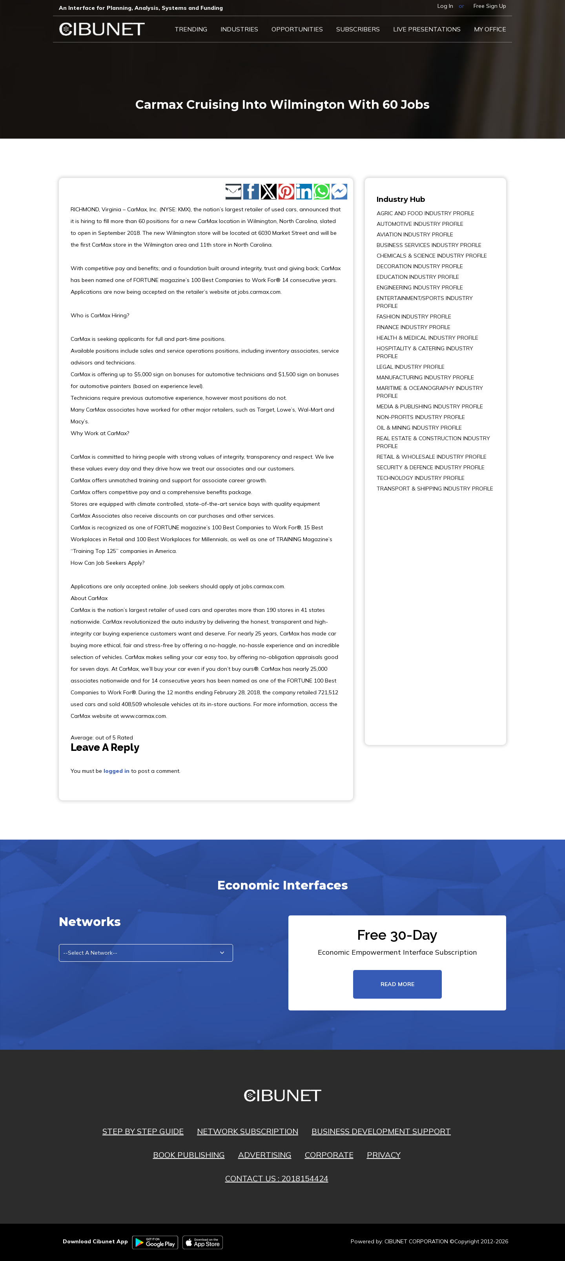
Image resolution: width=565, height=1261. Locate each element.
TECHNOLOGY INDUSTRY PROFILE (421, 477)
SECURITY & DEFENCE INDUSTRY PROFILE (431, 467)
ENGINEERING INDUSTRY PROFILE (420, 287)
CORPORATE (329, 1155)
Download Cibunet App (95, 1241)
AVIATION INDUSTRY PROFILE (415, 234)
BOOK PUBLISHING (189, 1155)
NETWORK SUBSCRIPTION (247, 1131)
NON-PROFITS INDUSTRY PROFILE (421, 417)
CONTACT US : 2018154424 (276, 1178)
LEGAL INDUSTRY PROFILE (411, 366)
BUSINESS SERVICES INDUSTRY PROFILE (429, 245)
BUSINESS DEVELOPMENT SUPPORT (381, 1131)
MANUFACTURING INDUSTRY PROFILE (425, 377)
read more (397, 984)
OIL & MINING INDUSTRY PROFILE (419, 427)
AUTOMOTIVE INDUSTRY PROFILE (420, 223)
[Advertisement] (400, 613)
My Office (490, 29)
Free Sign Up (490, 5)
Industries (239, 29)
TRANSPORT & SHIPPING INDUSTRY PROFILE (435, 488)
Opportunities (297, 29)
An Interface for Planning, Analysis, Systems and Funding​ (141, 7)
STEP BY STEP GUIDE (143, 1131)
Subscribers (358, 29)
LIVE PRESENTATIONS (427, 29)
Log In (445, 5)
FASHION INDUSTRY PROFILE (414, 316)
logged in (116, 770)
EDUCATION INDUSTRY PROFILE (418, 276)
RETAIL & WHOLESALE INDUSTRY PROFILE (432, 456)
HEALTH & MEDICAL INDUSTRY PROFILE (427, 337)
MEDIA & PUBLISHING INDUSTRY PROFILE (430, 406)
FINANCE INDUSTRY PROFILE (413, 327)
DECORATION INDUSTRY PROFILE (420, 266)
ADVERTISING (265, 1155)
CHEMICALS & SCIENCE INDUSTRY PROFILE (432, 255)
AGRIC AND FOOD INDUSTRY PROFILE (425, 213)
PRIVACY (384, 1155)
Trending (191, 29)
